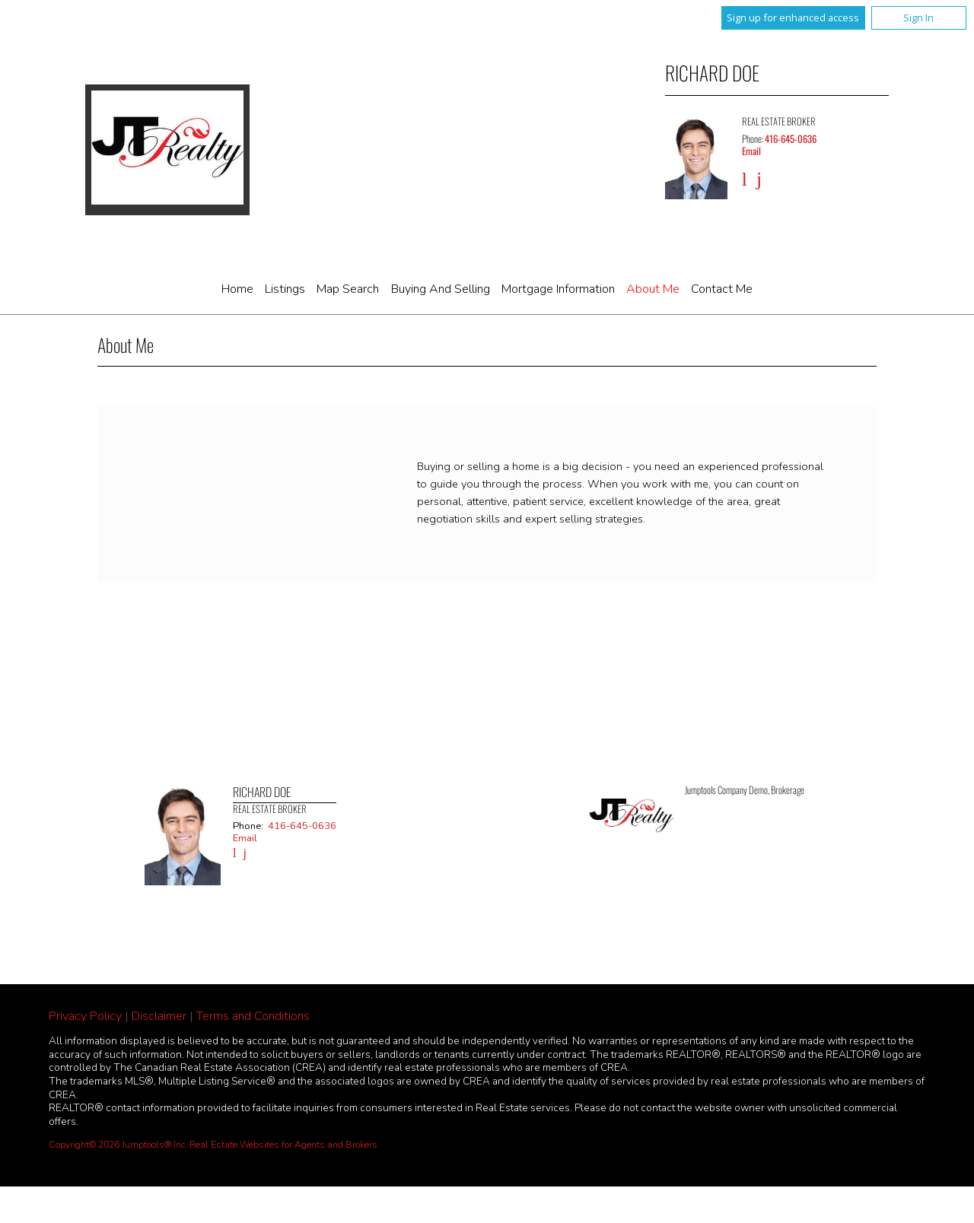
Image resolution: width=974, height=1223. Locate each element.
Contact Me (722, 289)
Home (237, 289)
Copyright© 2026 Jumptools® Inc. (118, 1145)
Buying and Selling (440, 289)
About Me (653, 289)
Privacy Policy (85, 1016)
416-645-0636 (790, 139)
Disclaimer (159, 1016)
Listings (285, 289)
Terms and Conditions (253, 1016)
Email (751, 151)
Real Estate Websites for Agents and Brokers (283, 1145)
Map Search (348, 289)
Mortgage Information (558, 289)
